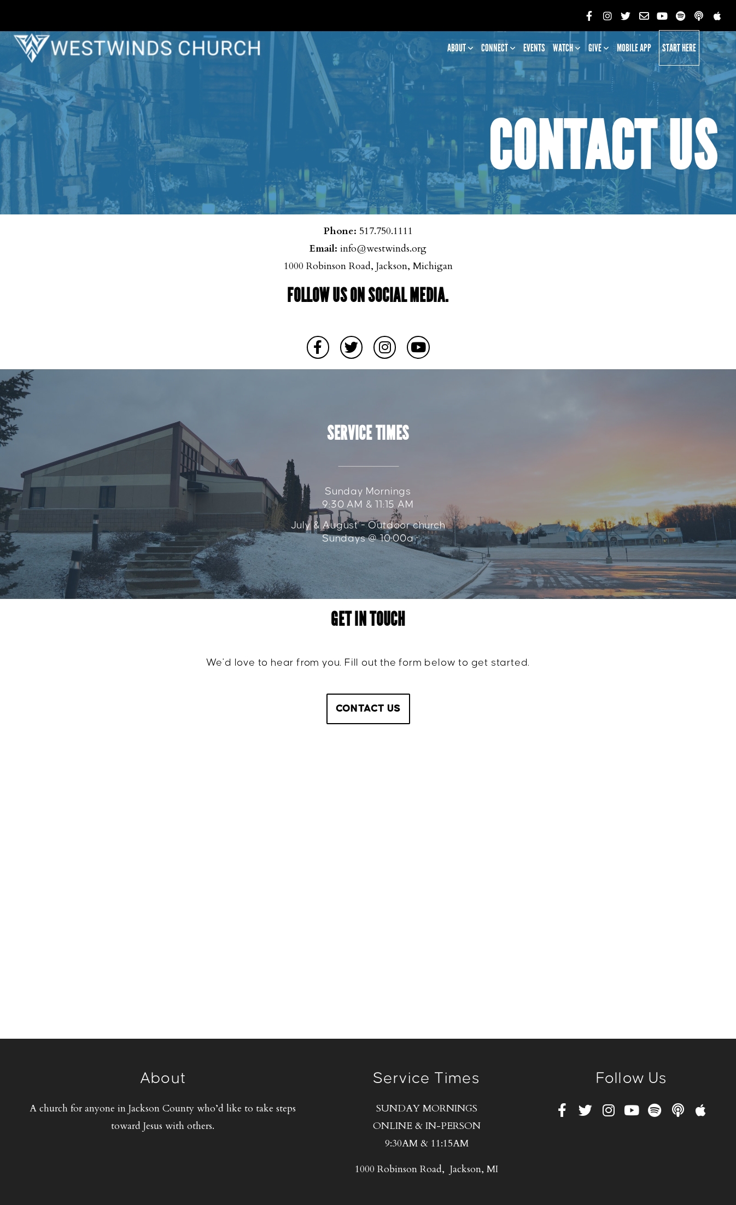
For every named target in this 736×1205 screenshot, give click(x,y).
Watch (567, 48)
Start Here (679, 48)
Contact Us (368, 708)
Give (598, 48)
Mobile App (634, 48)
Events (534, 48)
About (460, 48)
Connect (498, 48)
